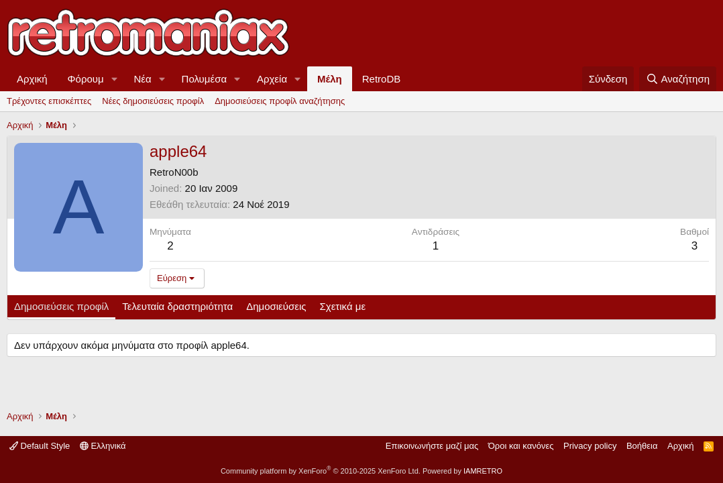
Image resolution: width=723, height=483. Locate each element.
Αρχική (32, 79)
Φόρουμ (86, 79)
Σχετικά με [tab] (343, 306)
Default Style (39, 446)
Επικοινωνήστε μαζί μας (432, 446)
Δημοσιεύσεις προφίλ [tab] (61, 306)
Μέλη (329, 79)
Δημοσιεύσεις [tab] (276, 306)
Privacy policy (589, 446)
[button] (114, 78)
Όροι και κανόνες (521, 446)
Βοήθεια (642, 446)
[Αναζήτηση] (677, 78)
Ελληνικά (103, 446)
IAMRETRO (482, 471)
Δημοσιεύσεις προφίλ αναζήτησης (280, 101)
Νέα (143, 79)
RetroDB (381, 79)
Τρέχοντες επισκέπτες (49, 101)
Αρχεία (272, 79)
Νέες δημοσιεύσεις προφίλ (153, 101)
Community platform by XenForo (321, 471)
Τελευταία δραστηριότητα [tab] (177, 306)
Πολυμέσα (204, 79)
